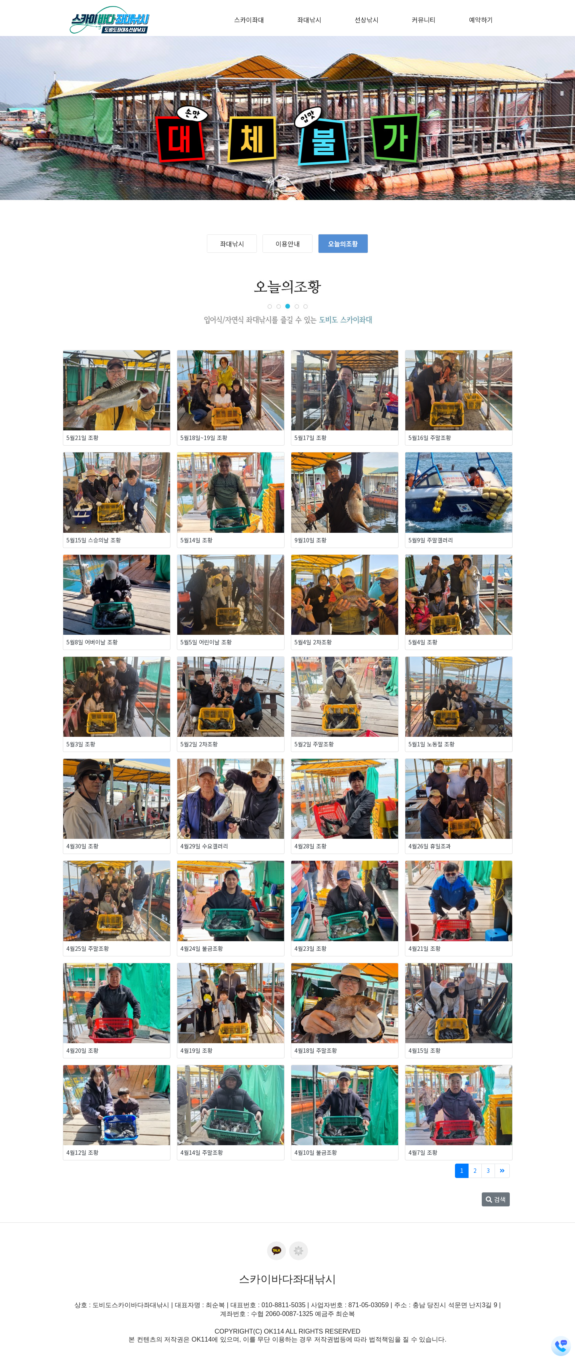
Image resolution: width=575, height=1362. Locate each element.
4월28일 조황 (311, 846)
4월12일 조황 (82, 1152)
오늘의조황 (343, 243)
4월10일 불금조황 (316, 1152)
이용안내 (288, 243)
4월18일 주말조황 (316, 1050)
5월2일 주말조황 (314, 744)
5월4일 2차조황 (313, 642)
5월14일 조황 (196, 540)
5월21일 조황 (82, 438)
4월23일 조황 (311, 948)
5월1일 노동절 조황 (432, 744)
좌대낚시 (232, 243)
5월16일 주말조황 (430, 438)
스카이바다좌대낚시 (287, 1279)
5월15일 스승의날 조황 (93, 540)
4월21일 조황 (425, 948)
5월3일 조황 (80, 744)
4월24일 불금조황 (201, 948)
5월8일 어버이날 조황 (92, 642)
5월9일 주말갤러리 (431, 540)
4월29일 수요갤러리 (204, 846)
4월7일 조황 (423, 1152)
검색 (496, 1199)
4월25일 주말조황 (87, 948)
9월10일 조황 (311, 540)
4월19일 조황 (196, 1050)
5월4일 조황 (423, 642)
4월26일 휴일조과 (430, 846)
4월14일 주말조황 (201, 1152)
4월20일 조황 (82, 1050)
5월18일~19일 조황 (203, 438)
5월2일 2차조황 (199, 744)
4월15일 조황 (425, 1050)
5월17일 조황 (311, 438)
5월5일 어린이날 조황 (206, 642)
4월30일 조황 (82, 846)
